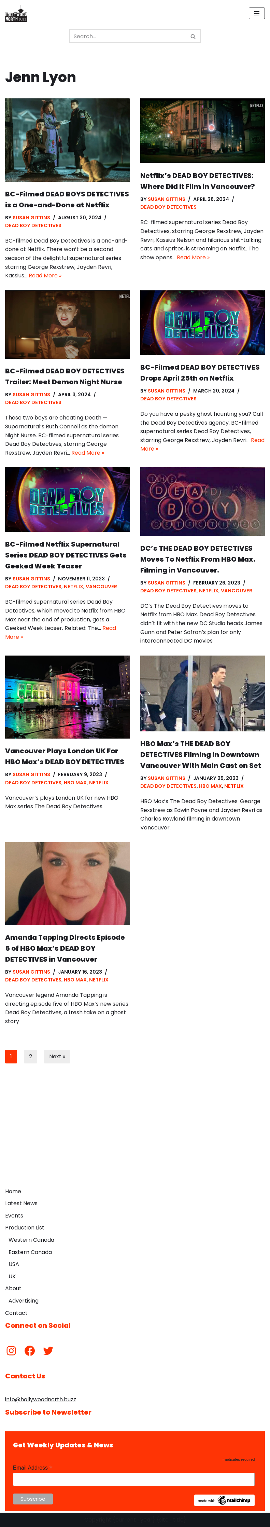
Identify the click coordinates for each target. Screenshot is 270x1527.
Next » (57, 1056)
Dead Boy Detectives (33, 225)
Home (13, 1191)
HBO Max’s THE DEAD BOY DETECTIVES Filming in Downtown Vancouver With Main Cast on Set (200, 754)
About (13, 1288)
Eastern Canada (30, 1252)
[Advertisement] (135, 1133)
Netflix (73, 586)
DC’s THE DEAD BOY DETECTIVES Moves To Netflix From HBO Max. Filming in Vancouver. (197, 559)
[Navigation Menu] (257, 13)
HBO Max (75, 782)
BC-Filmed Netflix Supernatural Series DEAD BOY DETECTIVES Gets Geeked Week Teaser (66, 555)
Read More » (45, 275)
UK (12, 1276)
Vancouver (101, 586)
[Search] (127, 36)
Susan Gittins (31, 217)
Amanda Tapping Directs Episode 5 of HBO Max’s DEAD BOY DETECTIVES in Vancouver (65, 948)
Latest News (21, 1203)
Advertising (24, 1301)
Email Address (33, 1468)
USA (14, 1264)
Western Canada (31, 1240)
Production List (24, 1228)
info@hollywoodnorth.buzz (40, 1399)
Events (14, 1216)
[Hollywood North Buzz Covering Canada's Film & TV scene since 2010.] (16, 13)
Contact (16, 1313)
